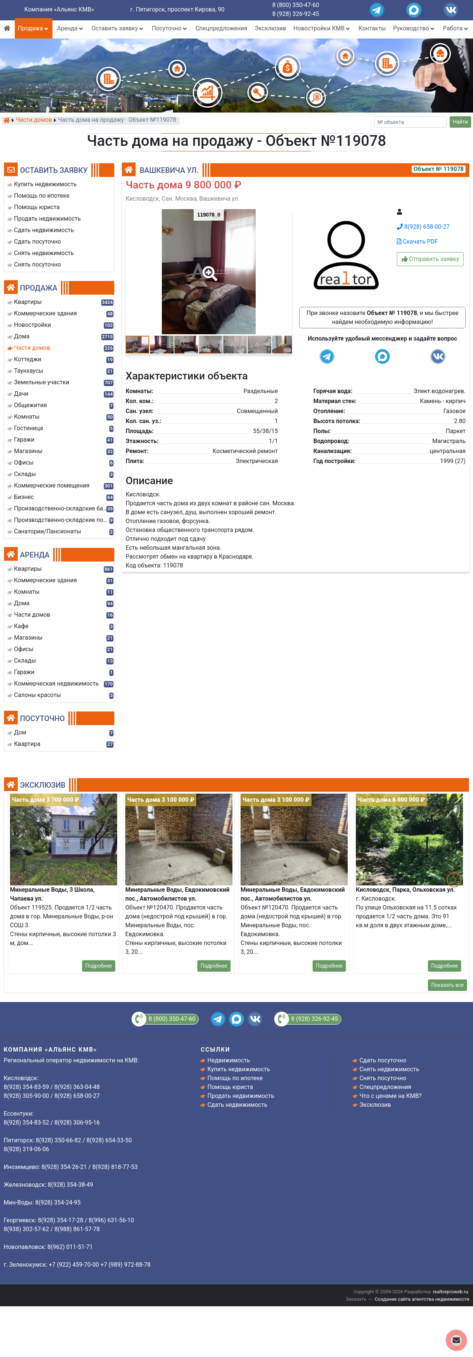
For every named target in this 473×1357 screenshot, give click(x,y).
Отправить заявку (430, 258)
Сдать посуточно (383, 1060)
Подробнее (98, 966)
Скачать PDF (417, 241)
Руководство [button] (414, 28)
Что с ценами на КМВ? (391, 1095)
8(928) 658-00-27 (423, 226)
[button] (208, 268)
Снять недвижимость (389, 1069)
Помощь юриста (230, 1086)
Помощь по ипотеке (235, 1078)
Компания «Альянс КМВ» (59, 9)
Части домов (34, 120)
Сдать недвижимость (237, 1104)
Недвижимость (228, 1060)
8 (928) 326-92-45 (295, 13)
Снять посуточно (383, 1078)
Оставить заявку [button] (118, 28)
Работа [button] (456, 28)
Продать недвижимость (240, 1095)
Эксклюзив (270, 28)
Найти (460, 122)
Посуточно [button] (170, 28)
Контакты (371, 28)
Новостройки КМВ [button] (322, 28)
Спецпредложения (221, 28)
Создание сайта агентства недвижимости (422, 1299)
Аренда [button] (70, 28)
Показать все (447, 985)
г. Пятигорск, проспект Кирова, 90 (177, 9)
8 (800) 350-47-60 (295, 5)
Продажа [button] (34, 28)
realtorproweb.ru (450, 1291)
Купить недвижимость (238, 1069)
